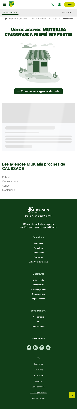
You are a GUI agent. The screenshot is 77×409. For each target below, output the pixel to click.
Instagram (41, 347)
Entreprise (38, 257)
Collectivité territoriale (38, 262)
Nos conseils (38, 317)
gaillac (6, 185)
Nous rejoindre (38, 294)
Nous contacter (38, 326)
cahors (6, 177)
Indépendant (38, 253)
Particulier (38, 243)
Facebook (29, 347)
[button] (68, 12)
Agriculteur (38, 248)
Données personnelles (38, 392)
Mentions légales (38, 398)
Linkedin (35, 347)
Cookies (38, 381)
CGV (38, 358)
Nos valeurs (38, 285)
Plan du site (38, 370)
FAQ (38, 321)
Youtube (48, 347)
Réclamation (38, 364)
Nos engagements (38, 289)
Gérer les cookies (38, 387)
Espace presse (38, 299)
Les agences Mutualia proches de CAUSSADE (33, 166)
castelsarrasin (10, 181)
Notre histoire (38, 280)
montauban (8, 190)
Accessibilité (38, 375)
